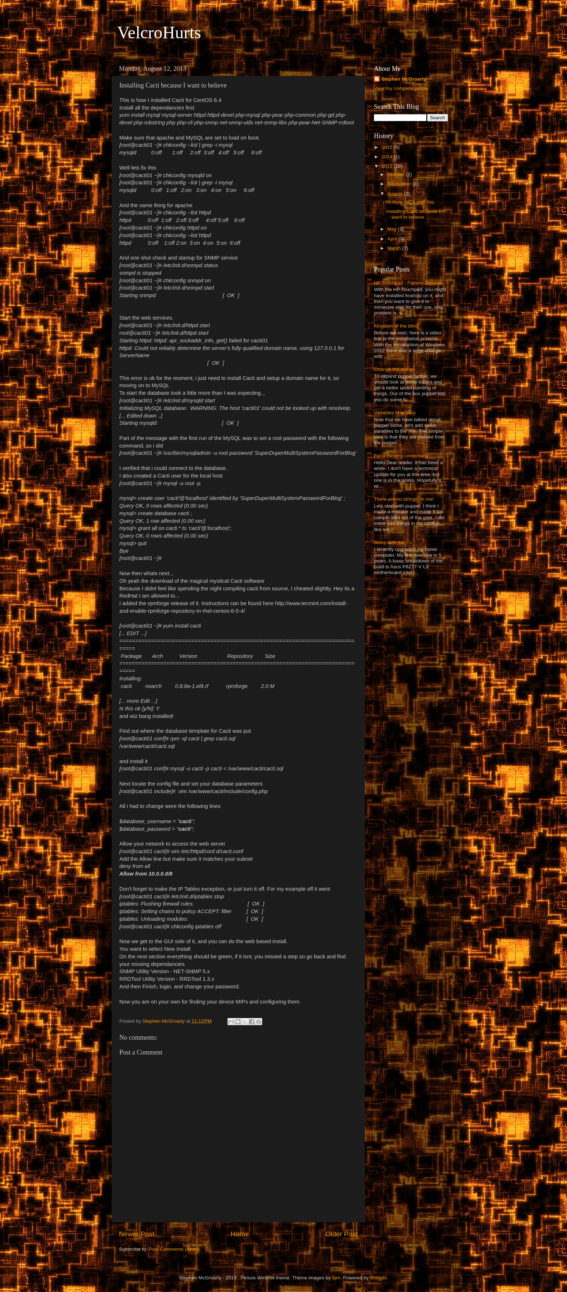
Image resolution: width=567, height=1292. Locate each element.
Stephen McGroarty (403, 79)
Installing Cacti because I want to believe (413, 214)
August (395, 193)
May (392, 229)
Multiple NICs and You (410, 202)
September (400, 184)
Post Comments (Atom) (174, 1249)
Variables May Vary (394, 412)
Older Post (341, 1234)
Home (240, 1234)
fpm (336, 1277)
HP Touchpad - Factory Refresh (408, 283)
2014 (387, 156)
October (396, 174)
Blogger (378, 1277)
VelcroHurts (159, 32)
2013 (387, 166)
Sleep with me (389, 542)
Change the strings (394, 369)
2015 (387, 147)
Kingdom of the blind (396, 326)
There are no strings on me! (404, 499)
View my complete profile (401, 88)
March (394, 248)
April (392, 238)
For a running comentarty (401, 455)
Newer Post (136, 1234)
